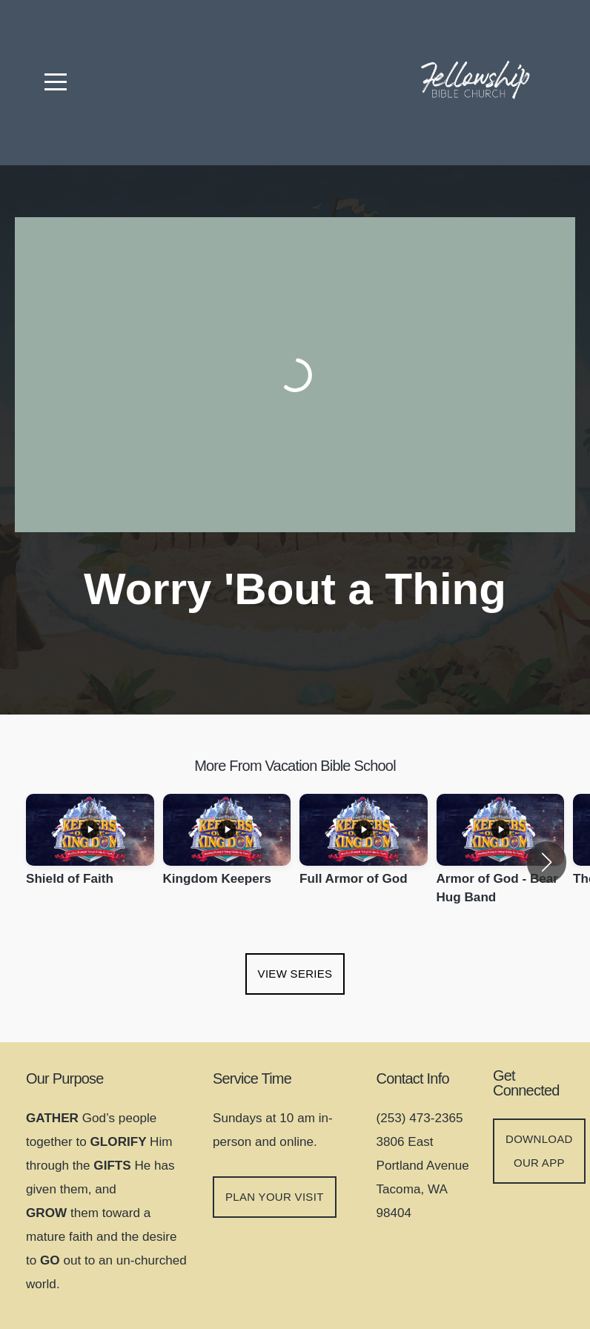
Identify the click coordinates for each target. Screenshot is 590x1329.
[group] (90, 853)
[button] (547, 862)
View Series (295, 973)
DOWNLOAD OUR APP (539, 1151)
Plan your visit (274, 1196)
